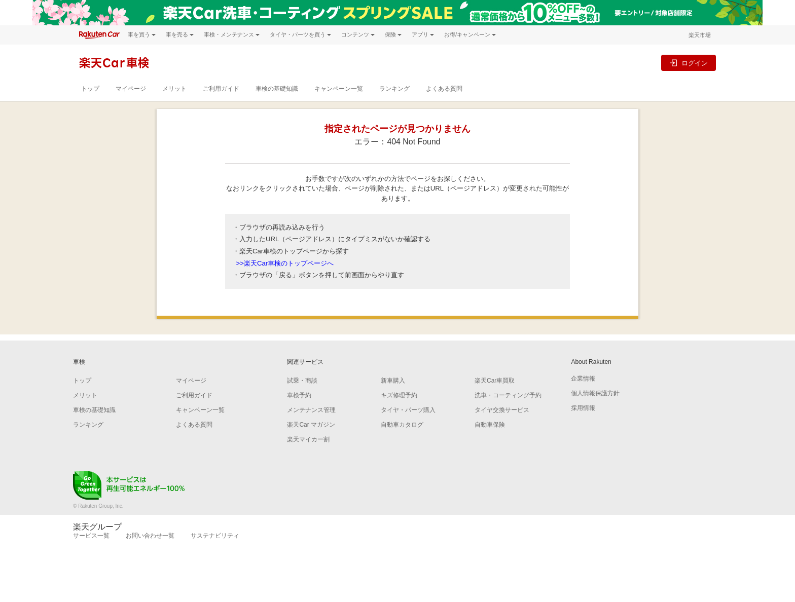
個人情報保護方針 (595, 393)
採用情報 (583, 407)
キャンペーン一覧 (338, 88)
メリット (174, 88)
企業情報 (583, 378)
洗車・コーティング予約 (508, 395)
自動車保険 (490, 424)
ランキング (394, 88)
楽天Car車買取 (495, 380)
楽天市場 (700, 35)
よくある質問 (444, 88)
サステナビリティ (215, 535)
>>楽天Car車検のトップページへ (285, 263)
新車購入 (393, 380)
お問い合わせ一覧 (150, 535)
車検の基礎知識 (277, 88)
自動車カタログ (402, 424)
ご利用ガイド (221, 88)
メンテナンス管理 (311, 409)
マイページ (131, 88)
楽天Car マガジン (311, 424)
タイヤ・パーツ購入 (408, 409)
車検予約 (299, 395)
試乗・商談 (302, 380)
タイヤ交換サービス (502, 409)
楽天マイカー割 (308, 439)
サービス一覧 (91, 535)
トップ (90, 88)
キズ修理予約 (399, 395)
